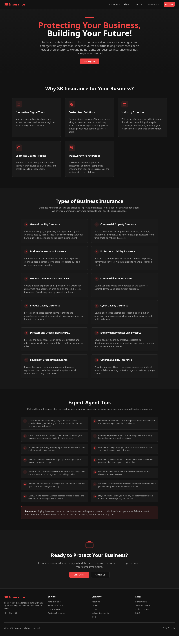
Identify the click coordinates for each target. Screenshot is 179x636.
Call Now (169, 4)
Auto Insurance (54, 601)
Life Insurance (54, 609)
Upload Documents (100, 613)
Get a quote (114, 4)
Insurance (153, 4)
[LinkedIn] (10, 613)
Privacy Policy (141, 601)
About (126, 4)
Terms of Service (142, 605)
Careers (95, 605)
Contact (95, 609)
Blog (94, 616)
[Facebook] (5, 613)
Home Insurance (55, 605)
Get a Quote (89, 61)
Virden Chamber (142, 609)
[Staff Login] (168, 628)
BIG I (137, 613)
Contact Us (138, 4)
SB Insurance (14, 4)
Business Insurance (56, 613)
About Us (96, 601)
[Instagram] (15, 613)
